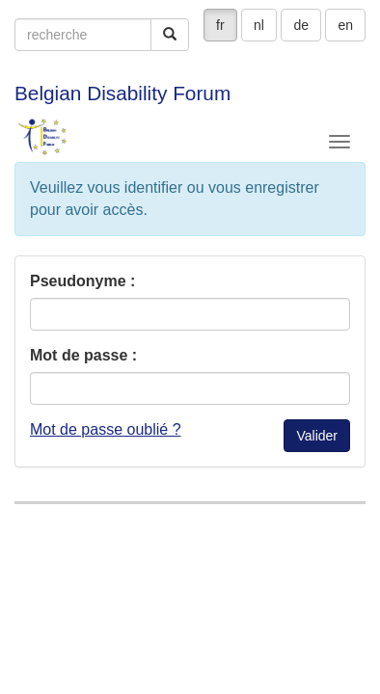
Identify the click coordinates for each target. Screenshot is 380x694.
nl (259, 25)
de (301, 25)
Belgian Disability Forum (122, 93)
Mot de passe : (83, 355)
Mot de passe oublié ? (105, 429)
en (345, 25)
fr (220, 25)
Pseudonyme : (82, 281)
